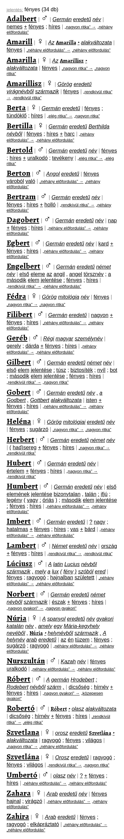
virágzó (33, 801)
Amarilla (66, 42)
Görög (65, 84)
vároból (15, 181)
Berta (16, 107)
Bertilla (20, 125)
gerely (14, 346)
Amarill (19, 41)
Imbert (19, 521)
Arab (52, 794)
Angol (53, 174)
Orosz (62, 757)
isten (91, 400)
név (97, 19)
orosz (61, 733)
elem (33, 280)
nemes (14, 26)
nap (112, 220)
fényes (36, 26)
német (103, 267)
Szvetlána (100, 733)
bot (113, 370)
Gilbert (19, 362)
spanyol (56, 619)
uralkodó (37, 158)
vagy (32, 500)
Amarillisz (72, 61)
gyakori (104, 619)
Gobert (19, 392)
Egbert (18, 243)
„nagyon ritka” (87, 115)
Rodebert (17, 687)
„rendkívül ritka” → (77, 204)
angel (75, 274)
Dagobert (23, 219)
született (85, 577)
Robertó (21, 708)
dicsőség (78, 687)
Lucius (72, 564)
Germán (62, 19)
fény (68, 571)
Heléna (19, 421)
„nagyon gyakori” (60, 608)
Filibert (19, 314)
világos (93, 740)
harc (69, 134)
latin (58, 564)
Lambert (21, 545)
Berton (18, 173)
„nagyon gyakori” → (25, 608)
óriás (48, 500)
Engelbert (23, 266)
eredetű (82, 19)
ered (100, 571)
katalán (15, 626)
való (30, 181)
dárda (32, 346)
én (71, 639)
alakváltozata (96, 42)
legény (14, 500)
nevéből (16, 633)
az (49, 274)
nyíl (101, 370)
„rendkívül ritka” (26, 97)
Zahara (19, 793)
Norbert (21, 594)
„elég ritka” (33, 722)
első (24, 274)
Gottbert (39, 400)
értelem (15, 471)
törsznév (93, 274)
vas (74, 529)
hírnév (101, 687)
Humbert (22, 486)
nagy (99, 522)
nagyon (99, 315)
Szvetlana (23, 732)
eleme (38, 274)
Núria (16, 618)
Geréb (17, 337)
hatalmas (17, 529)
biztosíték (81, 370)
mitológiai (74, 422)
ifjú (104, 494)
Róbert (18, 679)
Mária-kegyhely (82, 626)
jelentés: (15, 9)
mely (40, 571)
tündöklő (17, 115)
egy (58, 626)
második (16, 280)
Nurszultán (26, 660)
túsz (61, 370)
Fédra (16, 296)
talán (91, 494)
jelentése (51, 280)
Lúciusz (19, 563)
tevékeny (62, 158)
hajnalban (61, 577)
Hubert (19, 463)
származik (47, 91)
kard (104, 243)
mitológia (68, 297)
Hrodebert (82, 680)
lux (55, 571)
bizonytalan (67, 494)
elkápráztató (44, 824)
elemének (18, 494)
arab (31, 639)
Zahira (18, 816)
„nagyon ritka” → (80, 26)
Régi (48, 338)
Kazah (68, 661)
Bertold (20, 150)
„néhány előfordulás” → (48, 50)
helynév (16, 639)
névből (14, 134)
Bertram (21, 196)
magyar (64, 338)
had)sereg (24, 447)
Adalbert (22, 18)
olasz (78, 709)
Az (51, 42)
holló (50, 204)
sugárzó (38, 429)
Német (59, 546)
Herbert (20, 439)
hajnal (14, 801)
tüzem (82, 639)
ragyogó (36, 577)
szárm (54, 687)
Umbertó (22, 775)
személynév (89, 338)
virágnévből (20, 91)
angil (59, 274)
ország (109, 546)
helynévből (60, 633)
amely (45, 626)
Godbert (16, 400)
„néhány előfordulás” (91, 50)
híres (55, 26)
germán (60, 680)
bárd (90, 529)
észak (59, 602)
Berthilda (99, 126)
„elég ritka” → (60, 115)
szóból (85, 571)
